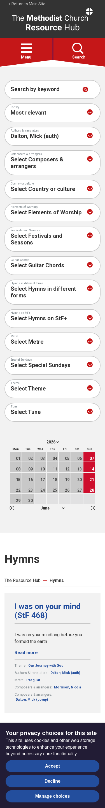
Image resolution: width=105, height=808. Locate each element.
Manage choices (52, 796)
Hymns (57, 580)
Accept (52, 766)
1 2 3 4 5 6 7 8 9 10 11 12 (52, 508)
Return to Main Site (26, 4)
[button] (26, 48)
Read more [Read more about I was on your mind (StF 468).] (26, 652)
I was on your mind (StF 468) (48, 611)
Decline (52, 781)
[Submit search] (85, 89)
